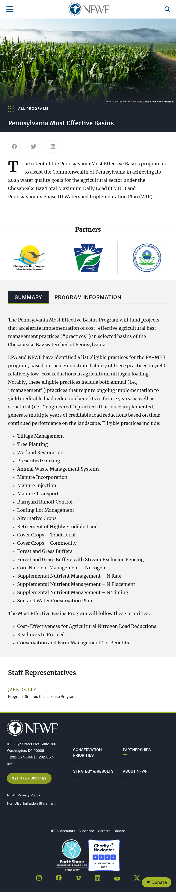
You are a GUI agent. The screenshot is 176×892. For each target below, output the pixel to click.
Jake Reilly (22, 690)
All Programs (28, 108)
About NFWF (135, 771)
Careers (104, 830)
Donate (159, 882)
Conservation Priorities (87, 752)
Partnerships (137, 750)
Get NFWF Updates (29, 778)
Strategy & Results (93, 771)
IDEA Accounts (63, 830)
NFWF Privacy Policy (23, 795)
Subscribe (86, 830)
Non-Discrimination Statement (31, 803)
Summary (28, 297)
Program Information (88, 297)
